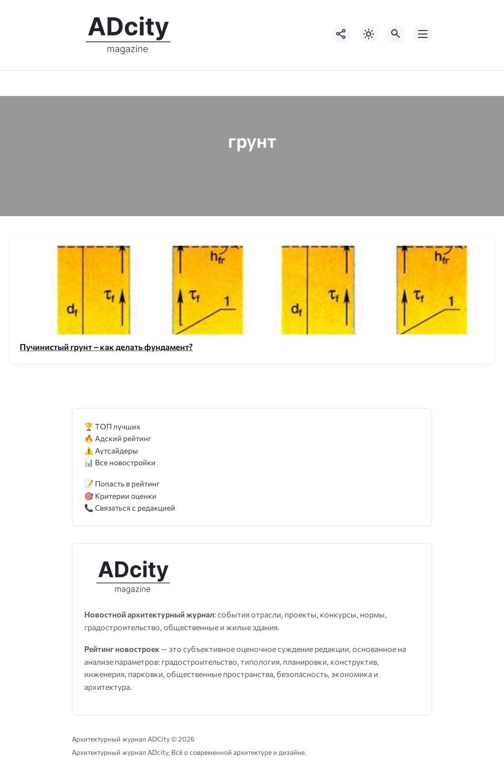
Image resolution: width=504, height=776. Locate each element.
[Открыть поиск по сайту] (395, 34)
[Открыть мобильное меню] (422, 34)
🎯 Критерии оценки (120, 495)
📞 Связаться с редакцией (129, 507)
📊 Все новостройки (120, 462)
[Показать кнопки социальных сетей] (341, 34)
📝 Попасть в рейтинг (122, 483)
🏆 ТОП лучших (112, 426)
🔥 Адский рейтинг (118, 438)
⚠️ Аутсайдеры (111, 450)
